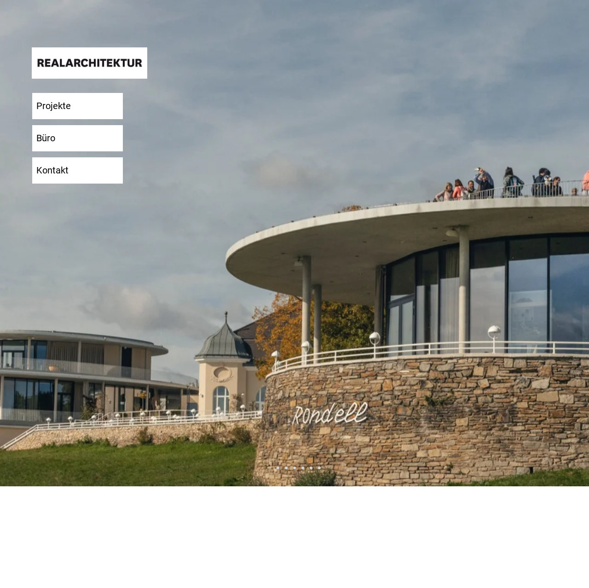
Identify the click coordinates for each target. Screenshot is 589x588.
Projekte (53, 105)
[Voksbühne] (319, 468)
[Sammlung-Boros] (278, 468)
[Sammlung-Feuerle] (294, 468)
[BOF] (286, 468)
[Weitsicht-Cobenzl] (269, 468)
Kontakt (52, 170)
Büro (45, 138)
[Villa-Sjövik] (311, 468)
